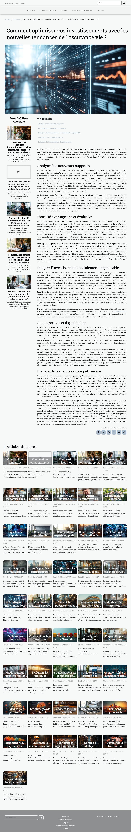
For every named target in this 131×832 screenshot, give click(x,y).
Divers (101, 10)
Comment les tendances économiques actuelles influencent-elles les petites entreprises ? (19, 147)
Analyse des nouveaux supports (51, 124)
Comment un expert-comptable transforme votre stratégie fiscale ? (65, 536)
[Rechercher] (109, 3)
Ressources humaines (82, 10)
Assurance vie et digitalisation (50, 137)
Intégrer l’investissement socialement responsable (59, 133)
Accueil (8, 19)
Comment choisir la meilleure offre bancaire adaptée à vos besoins (114, 677)
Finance (31, 10)
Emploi (63, 10)
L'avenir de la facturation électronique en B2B (114, 747)
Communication (48, 10)
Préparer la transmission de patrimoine (55, 142)
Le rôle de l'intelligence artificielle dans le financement (90, 747)
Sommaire (46, 119)
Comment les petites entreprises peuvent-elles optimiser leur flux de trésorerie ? (19, 258)
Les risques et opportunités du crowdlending (65, 746)
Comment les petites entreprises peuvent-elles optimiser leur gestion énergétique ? (19, 185)
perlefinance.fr (120, 311)
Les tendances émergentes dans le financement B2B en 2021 (15, 784)
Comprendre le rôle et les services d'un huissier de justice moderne (115, 573)
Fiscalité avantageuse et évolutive (52, 128)
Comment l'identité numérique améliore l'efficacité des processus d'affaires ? (19, 222)
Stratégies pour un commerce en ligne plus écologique (65, 677)
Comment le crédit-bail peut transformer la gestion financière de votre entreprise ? (19, 295)
